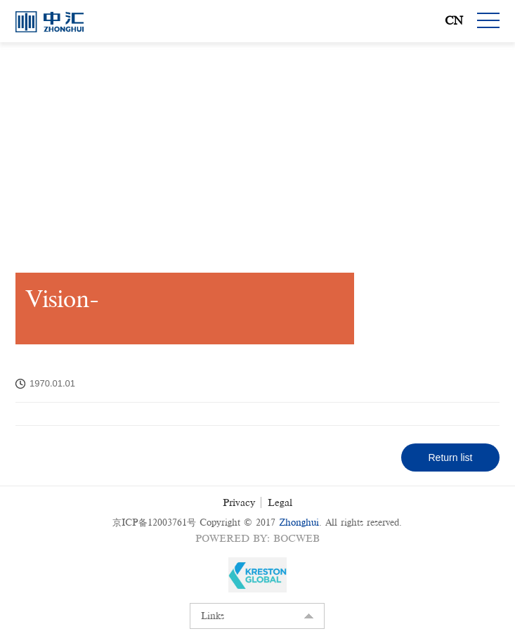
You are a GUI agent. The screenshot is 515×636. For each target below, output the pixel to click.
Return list (450, 457)
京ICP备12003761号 (154, 522)
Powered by (231, 538)
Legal (280, 502)
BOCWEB (296, 538)
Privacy (239, 502)
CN (454, 20)
